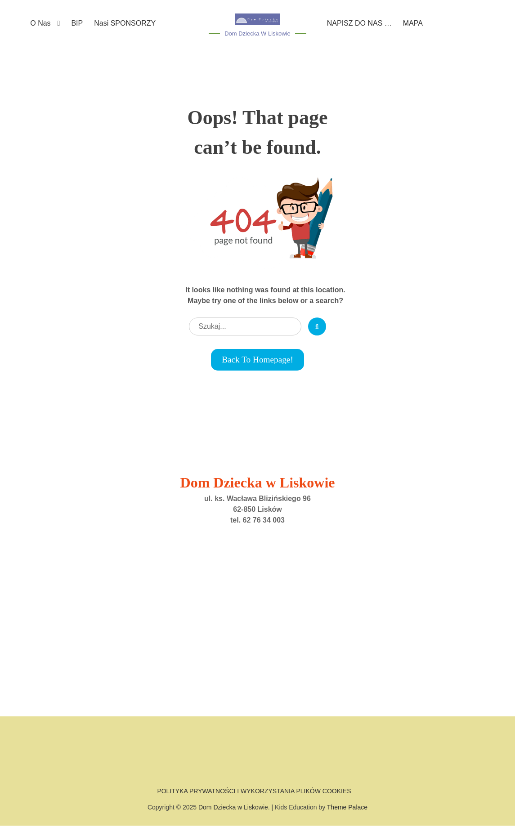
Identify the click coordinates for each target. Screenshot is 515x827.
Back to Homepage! (257, 360)
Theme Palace (347, 808)
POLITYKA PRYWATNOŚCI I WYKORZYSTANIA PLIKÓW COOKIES (254, 792)
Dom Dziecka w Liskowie (257, 33)
